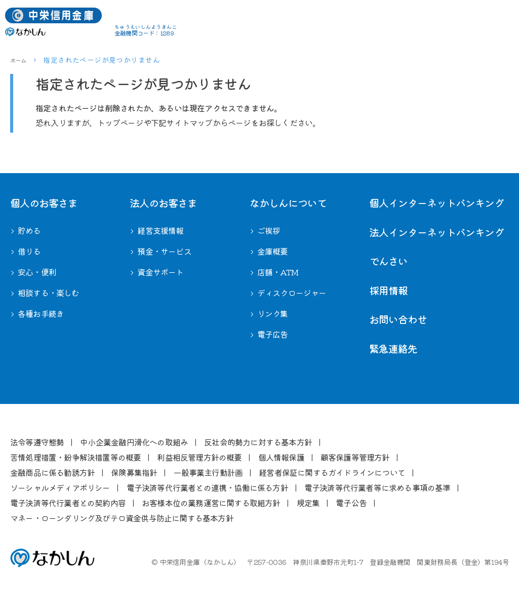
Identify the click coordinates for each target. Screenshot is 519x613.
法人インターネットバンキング (436, 232)
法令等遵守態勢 (37, 442)
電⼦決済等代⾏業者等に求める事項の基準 (377, 487)
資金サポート (160, 272)
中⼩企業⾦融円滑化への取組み (134, 442)
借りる (29, 251)
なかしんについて (288, 202)
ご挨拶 (269, 230)
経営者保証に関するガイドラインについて (332, 472)
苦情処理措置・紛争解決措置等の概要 (75, 457)
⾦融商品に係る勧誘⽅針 (52, 472)
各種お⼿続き (41, 313)
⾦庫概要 (272, 251)
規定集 (308, 503)
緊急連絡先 (393, 348)
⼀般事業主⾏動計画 (208, 472)
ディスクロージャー (292, 293)
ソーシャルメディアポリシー (60, 487)
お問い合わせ (398, 319)
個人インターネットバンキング (436, 202)
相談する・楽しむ (48, 293)
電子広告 (272, 334)
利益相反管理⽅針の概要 (199, 457)
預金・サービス (164, 251)
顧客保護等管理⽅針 (355, 457)
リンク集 (272, 313)
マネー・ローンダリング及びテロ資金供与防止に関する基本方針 (121, 518)
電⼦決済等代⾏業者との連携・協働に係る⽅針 (207, 487)
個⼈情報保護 (281, 457)
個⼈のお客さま (43, 202)
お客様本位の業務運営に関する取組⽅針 (211, 503)
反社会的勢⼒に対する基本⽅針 (258, 442)
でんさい (388, 261)
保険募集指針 (134, 472)
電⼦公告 (351, 503)
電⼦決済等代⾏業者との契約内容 (68, 503)
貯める (29, 230)
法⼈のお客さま (163, 202)
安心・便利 (37, 272)
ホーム (20, 60)
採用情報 (388, 290)
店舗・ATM (277, 272)
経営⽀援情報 (160, 230)
